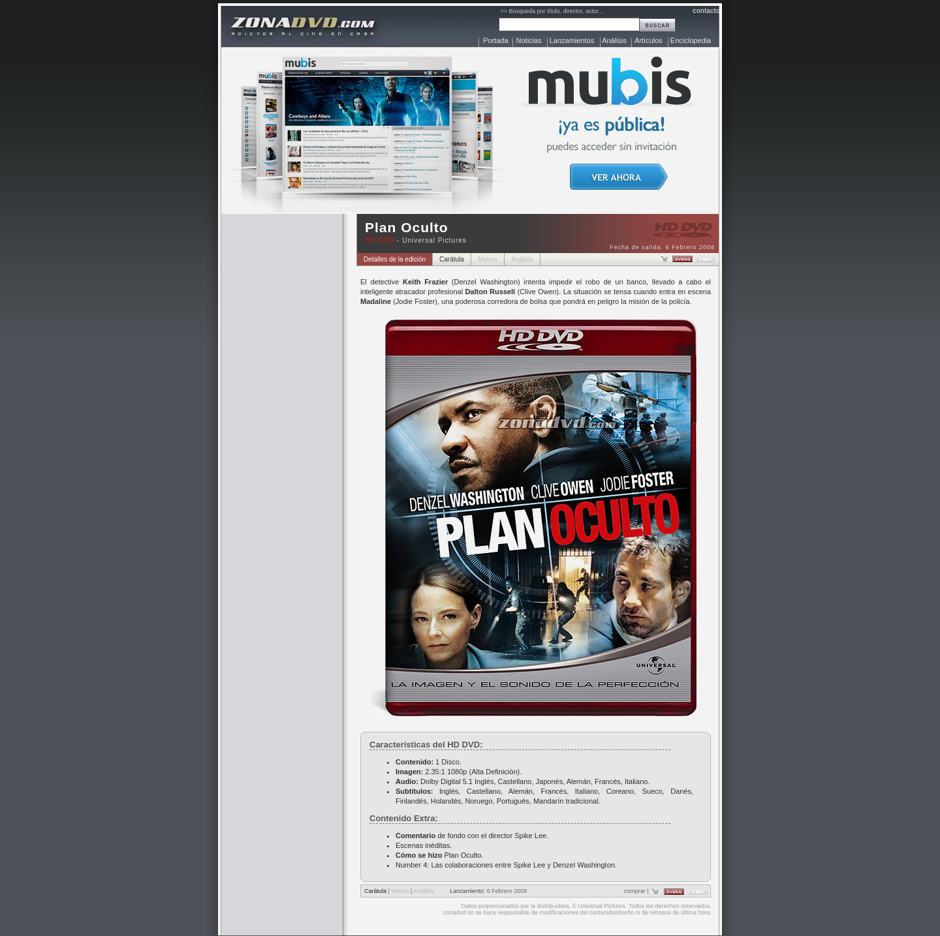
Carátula (451, 259)
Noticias (529, 40)
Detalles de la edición (395, 259)
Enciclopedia (690, 40)
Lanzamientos (572, 40)
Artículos (648, 40)
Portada (496, 40)
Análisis (614, 40)
